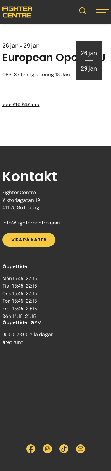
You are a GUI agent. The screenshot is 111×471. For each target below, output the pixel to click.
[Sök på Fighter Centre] (82, 12)
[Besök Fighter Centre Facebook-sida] (30, 448)
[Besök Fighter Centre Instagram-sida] (47, 448)
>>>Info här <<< (21, 104)
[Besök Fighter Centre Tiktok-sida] (63, 448)
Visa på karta (28, 239)
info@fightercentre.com (31, 223)
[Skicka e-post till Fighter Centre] (80, 448)
